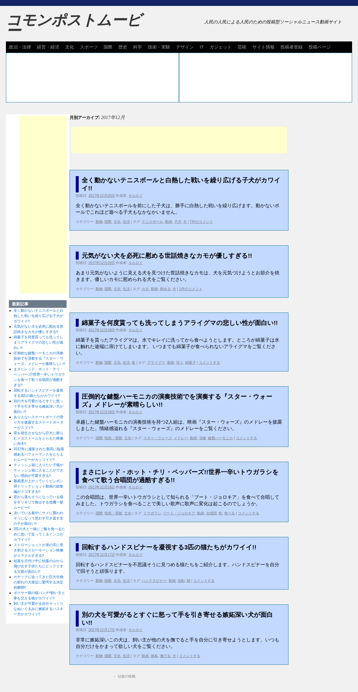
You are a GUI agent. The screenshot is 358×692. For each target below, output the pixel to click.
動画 (168, 222)
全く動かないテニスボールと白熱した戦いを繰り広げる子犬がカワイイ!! (38, 315)
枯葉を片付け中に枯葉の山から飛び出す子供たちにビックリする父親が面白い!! (38, 566)
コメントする (209, 363)
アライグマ (156, 363)
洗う (179, 363)
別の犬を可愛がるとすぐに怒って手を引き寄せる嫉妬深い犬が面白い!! (38, 406)
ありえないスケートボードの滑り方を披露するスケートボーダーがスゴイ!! (38, 422)
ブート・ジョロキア (179, 513)
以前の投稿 (124, 676)
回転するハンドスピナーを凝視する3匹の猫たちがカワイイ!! (169, 547)
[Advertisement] (179, 140)
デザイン (185, 46)
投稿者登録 (291, 46)
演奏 (202, 438)
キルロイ (135, 196)
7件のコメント (201, 222)
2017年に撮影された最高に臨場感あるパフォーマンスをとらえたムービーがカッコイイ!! (39, 454)
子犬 (177, 222)
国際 (108, 46)
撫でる (165, 656)
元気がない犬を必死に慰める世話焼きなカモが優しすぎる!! (167, 255)
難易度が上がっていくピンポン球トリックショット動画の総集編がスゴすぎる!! (38, 486)
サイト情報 (263, 46)
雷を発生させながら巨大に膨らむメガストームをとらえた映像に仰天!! (38, 438)
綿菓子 (190, 363)
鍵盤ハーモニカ (220, 438)
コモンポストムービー (73, 25)
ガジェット (220, 46)
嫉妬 (154, 656)
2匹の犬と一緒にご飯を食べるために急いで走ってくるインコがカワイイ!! (39, 534)
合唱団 (211, 513)
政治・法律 (20, 46)
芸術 (242, 46)
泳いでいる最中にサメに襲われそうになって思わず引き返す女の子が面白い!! (38, 518)
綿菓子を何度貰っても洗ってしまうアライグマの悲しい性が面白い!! (180, 322)
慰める (165, 289)
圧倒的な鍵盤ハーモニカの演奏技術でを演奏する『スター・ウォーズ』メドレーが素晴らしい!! (39, 358)
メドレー (181, 438)
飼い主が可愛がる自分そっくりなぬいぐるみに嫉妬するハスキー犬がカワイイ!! (38, 608)
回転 (181, 581)
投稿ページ (320, 46)
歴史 (122, 46)
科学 (137, 46)
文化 (69, 46)
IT (202, 46)
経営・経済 (48, 46)
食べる (229, 513)
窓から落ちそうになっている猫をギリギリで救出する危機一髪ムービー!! (38, 502)
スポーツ (89, 46)
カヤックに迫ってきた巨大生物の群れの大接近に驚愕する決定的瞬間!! (38, 582)
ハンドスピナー (154, 581)
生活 (126, 222)
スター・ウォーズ (157, 438)
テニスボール (152, 222)
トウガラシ (152, 513)
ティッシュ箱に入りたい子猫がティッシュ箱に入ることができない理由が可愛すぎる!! (38, 470)
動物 (99, 222)
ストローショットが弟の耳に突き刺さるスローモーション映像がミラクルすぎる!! (38, 550)
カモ (145, 289)
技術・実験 (159, 46)
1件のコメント (190, 289)
